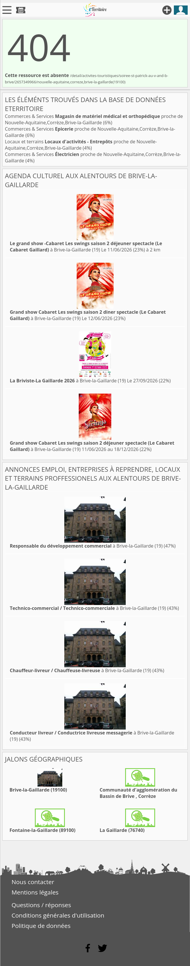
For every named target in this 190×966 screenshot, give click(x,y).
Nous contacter (33, 882)
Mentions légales (35, 892)
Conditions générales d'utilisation (58, 915)
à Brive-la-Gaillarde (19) (86, 246)
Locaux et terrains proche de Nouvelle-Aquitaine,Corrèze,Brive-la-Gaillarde (81, 144)
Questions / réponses (41, 905)
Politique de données (41, 926)
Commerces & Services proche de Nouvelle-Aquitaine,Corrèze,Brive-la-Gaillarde (94, 119)
